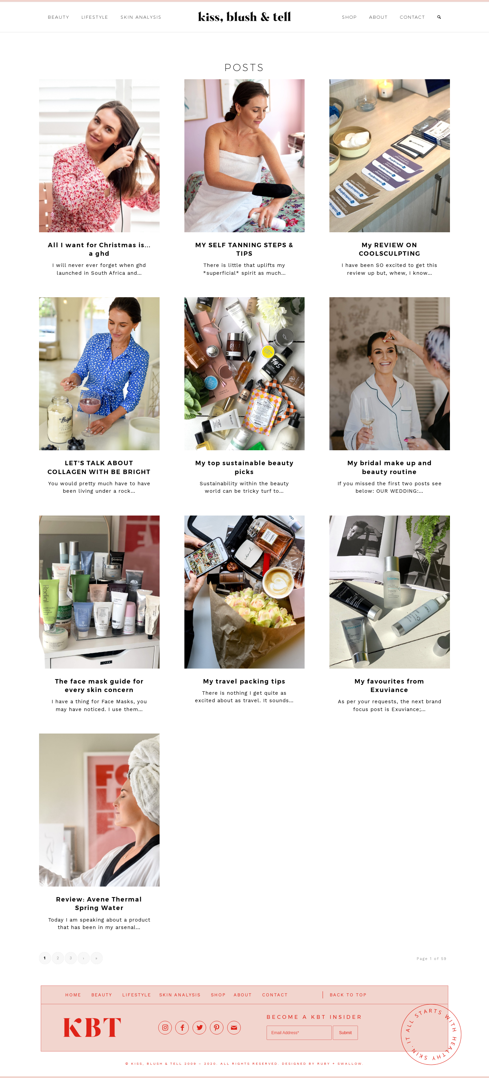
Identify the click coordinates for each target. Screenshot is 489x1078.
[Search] (439, 17)
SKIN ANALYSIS (180, 994)
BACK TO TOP (348, 994)
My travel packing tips (244, 681)
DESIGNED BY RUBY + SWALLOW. (323, 1063)
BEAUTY (101, 994)
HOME (73, 994)
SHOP (218, 994)
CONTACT (275, 994)
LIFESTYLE (136, 994)
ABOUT (243, 994)
